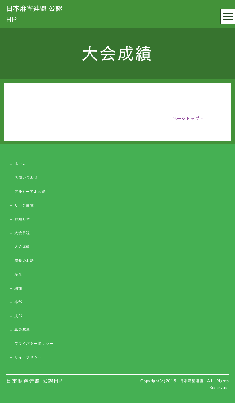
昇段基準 (22, 329)
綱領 (18, 288)
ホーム (20, 163)
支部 (18, 316)
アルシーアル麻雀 (29, 191)
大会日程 (22, 232)
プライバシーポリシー (33, 343)
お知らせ (22, 219)
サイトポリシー (28, 357)
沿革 (18, 274)
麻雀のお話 (24, 260)
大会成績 (22, 246)
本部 (18, 302)
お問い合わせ (26, 177)
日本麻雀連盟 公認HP (34, 381)
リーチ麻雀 (24, 205)
